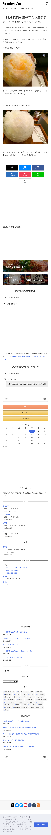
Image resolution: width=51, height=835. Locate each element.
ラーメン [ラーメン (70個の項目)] (39, 702)
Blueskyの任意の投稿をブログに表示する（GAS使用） (21, 734)
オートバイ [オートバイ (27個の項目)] (23, 697)
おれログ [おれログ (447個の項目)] (39, 692)
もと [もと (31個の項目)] (15, 697)
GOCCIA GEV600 (10, 573)
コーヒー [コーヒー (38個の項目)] (40, 697)
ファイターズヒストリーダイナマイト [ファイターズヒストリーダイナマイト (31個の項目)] (15, 702)
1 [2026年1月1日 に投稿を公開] (31, 431)
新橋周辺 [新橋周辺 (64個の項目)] (8, 707)
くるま (5, 576)
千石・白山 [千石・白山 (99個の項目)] (32, 705)
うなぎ (5, 523)
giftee (25, 407)
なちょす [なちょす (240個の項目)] (7, 697)
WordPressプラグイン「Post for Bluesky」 (17, 721)
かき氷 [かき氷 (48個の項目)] (17, 694)
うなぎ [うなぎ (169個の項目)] (31, 692)
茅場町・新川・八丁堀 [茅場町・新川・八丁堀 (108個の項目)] (37, 707)
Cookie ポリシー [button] (9, 832)
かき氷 (26, 22)
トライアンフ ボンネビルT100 (12, 657)
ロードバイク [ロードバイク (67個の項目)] (9, 705)
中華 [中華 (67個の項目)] (17, 705)
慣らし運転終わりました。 (11, 645)
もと (4, 531)
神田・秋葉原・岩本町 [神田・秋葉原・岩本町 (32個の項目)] (20, 707)
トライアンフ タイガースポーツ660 (15, 568)
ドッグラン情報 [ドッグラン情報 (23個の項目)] (41, 699)
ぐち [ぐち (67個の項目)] (24, 694)
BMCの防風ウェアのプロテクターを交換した (18, 638)
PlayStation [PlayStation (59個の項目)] (22, 692)
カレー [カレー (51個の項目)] (32, 697)
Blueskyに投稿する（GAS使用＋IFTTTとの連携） (19, 727)
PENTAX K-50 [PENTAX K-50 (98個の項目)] (9, 692)
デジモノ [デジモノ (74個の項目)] (20, 699)
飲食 (18, 22)
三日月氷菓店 (36, 22)
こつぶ (5, 547)
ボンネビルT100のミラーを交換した (15, 632)
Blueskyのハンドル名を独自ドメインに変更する (19, 746)
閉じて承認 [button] (41, 824)
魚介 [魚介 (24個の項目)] (6, 710)
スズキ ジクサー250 (11, 570)
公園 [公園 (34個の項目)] (24, 705)
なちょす (6, 506)
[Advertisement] (25, 207)
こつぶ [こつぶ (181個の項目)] (31, 694)
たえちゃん (6, 514)
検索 (44, 399)
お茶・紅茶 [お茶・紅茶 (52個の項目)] (8, 694)
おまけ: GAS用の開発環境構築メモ (15, 740)
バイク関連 (25, 418)
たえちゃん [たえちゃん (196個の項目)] (40, 694)
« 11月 (5, 446)
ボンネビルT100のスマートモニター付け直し (17, 651)
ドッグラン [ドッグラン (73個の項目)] (30, 699)
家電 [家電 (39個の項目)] (40, 705)
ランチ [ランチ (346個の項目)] (32, 702)
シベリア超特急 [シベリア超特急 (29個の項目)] (9, 699)
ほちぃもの (25, 412)
